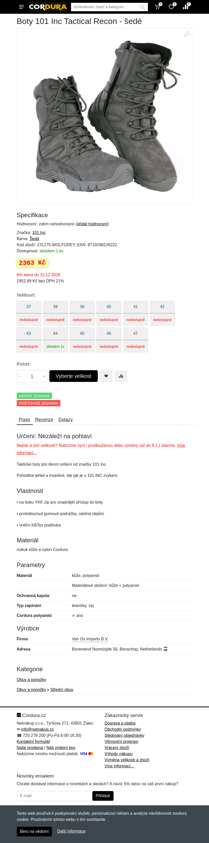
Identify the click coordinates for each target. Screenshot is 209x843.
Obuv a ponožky (31, 680)
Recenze (44, 419)
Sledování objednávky (125, 735)
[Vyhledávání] (104, 7)
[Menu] (21, 6)
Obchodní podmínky (123, 729)
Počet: (24, 364)
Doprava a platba (120, 723)
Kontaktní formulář (33, 741)
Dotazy (66, 419)
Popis (24, 419)
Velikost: (26, 295)
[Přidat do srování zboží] (121, 376)
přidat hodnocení (92, 224)
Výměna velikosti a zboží (127, 760)
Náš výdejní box (61, 747)
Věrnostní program (121, 741)
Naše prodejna (30, 747)
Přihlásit (103, 796)
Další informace (71, 831)
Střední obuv (61, 689)
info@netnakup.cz (37, 729)
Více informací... (119, 766)
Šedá (34, 239)
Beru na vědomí (34, 831)
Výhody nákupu (119, 754)
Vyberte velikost (73, 376)
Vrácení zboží (117, 747)
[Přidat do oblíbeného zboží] (106, 376)
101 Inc (39, 232)
